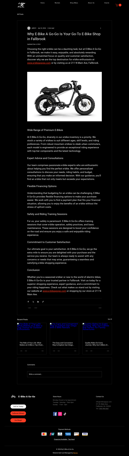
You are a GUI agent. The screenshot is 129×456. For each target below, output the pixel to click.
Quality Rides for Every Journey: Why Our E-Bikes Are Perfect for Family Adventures (97, 344)
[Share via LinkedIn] (38, 302)
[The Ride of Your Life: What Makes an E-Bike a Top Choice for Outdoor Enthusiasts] (31, 331)
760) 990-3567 (104, 409)
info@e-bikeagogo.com (104, 402)
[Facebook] (55, 414)
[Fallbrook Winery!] (18, 413)
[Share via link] (43, 302)
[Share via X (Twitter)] (33, 302)
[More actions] (100, 28)
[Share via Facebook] (28, 302)
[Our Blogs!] (18, 420)
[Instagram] (60, 414)
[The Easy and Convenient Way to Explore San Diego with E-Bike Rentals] (64, 331)
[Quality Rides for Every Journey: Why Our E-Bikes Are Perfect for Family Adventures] (97, 331)
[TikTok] (65, 414)
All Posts (20, 14)
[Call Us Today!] (18, 407)
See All (110, 319)
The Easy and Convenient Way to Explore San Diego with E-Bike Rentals (62, 344)
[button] (118, 5)
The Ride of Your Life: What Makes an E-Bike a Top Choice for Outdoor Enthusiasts (32, 344)
